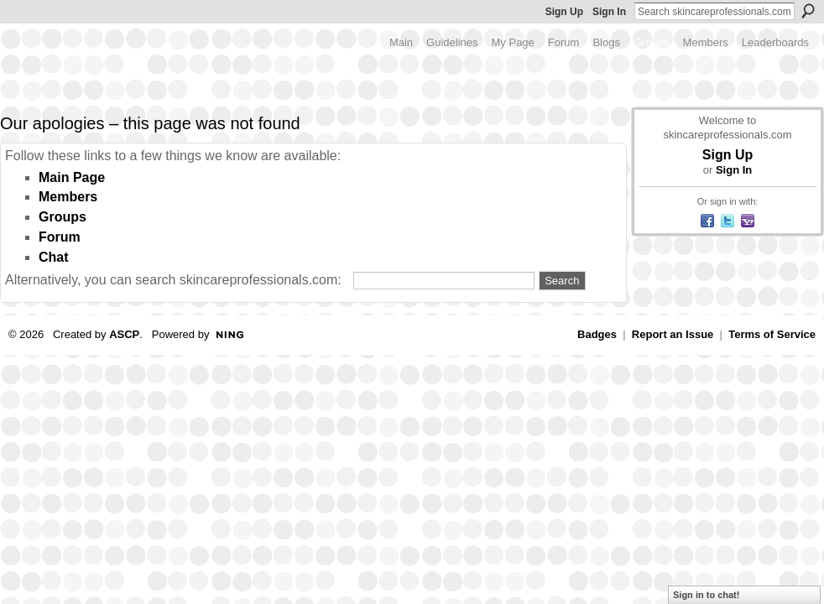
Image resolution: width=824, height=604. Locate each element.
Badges (597, 334)
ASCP (124, 334)
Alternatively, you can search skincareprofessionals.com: (173, 280)
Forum (60, 237)
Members (68, 197)
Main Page (72, 177)
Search (808, 10)
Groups (62, 217)
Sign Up (564, 12)
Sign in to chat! (706, 595)
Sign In (609, 12)
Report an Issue (673, 334)
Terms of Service (772, 334)
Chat (54, 257)
